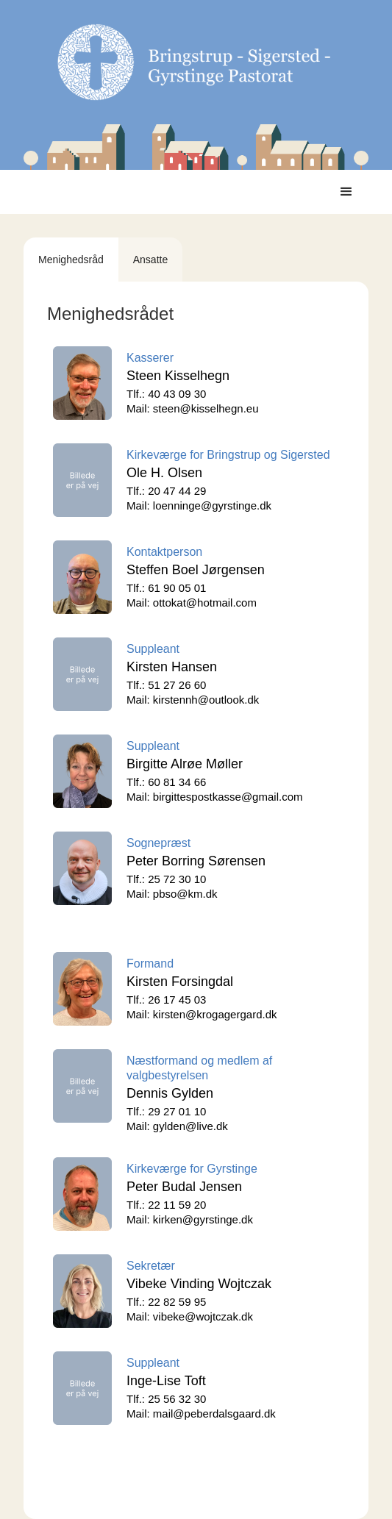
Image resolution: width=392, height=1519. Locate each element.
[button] (346, 192)
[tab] (71, 259)
